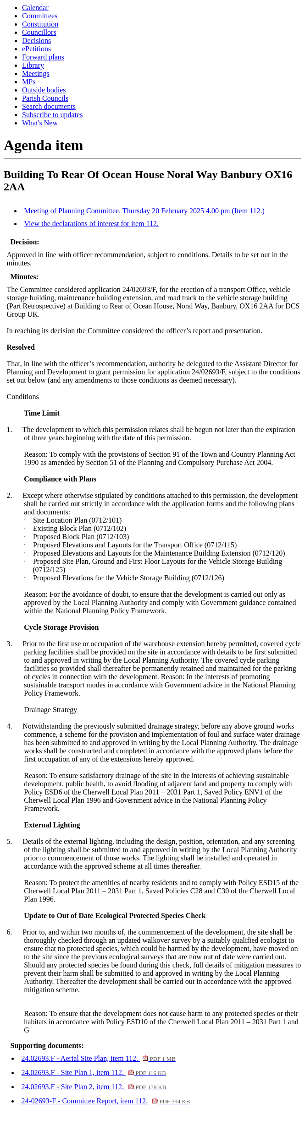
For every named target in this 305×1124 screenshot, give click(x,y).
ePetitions (36, 49)
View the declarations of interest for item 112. (91, 223)
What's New (40, 123)
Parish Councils (45, 98)
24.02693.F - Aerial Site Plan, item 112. (99, 1058)
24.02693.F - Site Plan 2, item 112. (94, 1087)
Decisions (36, 40)
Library (33, 65)
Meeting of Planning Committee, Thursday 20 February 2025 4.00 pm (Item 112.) (144, 211)
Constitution (40, 24)
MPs (28, 82)
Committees (39, 16)
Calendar (35, 7)
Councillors (39, 32)
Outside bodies (44, 90)
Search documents (49, 106)
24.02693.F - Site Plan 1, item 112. (94, 1072)
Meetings (36, 73)
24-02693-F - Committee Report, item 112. (106, 1101)
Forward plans (43, 57)
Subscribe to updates (52, 115)
